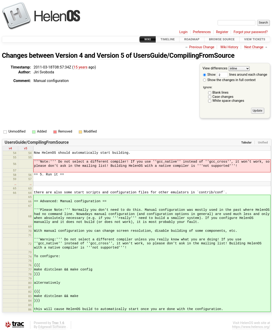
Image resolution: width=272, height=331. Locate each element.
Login (183, 32)
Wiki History (229, 47)
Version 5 (110, 55)
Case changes (222, 97)
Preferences (202, 32)
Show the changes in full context (229, 80)
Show (209, 75)
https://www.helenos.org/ (251, 327)
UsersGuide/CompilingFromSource (183, 55)
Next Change (253, 47)
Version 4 (69, 55)
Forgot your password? (251, 32)
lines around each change (242, 75)
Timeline (168, 39)
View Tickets (254, 39)
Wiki (147, 39)
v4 (10, 148)
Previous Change (201, 47)
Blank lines (220, 93)
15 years (80, 67)
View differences (215, 69)
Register (222, 32)
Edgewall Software (52, 327)
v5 (25, 148)
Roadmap (192, 39)
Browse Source (222, 39)
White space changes (228, 101)
